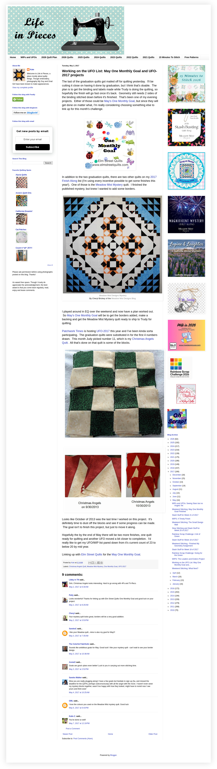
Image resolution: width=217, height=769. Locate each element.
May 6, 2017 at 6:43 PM (79, 708)
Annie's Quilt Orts (23, 193)
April (175, 573)
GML (71, 701)
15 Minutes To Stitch (169, 57)
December (177, 475)
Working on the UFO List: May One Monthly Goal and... (186, 563)
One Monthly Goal (110, 566)
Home (13, 57)
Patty (71, 595)
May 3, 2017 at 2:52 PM (79, 669)
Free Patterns (191, 57)
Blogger (113, 755)
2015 (172, 592)
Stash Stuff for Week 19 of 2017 (185, 540)
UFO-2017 (103, 331)
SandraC (73, 629)
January (176, 584)
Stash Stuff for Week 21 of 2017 (185, 515)
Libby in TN (74, 580)
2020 (172, 461)
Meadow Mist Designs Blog (123, 298)
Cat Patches (21, 229)
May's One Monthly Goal (119, 101)
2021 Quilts (148, 57)
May (175, 500)
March (175, 577)
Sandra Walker (75, 677)
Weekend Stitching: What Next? (185, 568)
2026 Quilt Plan (49, 57)
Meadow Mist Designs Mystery (112, 295)
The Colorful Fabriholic (79, 644)
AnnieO (72, 662)
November (177, 478)
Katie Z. (72, 716)
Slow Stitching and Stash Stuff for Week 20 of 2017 (186, 529)
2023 (172, 450)
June (175, 496)
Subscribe (32, 147)
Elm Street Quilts (91, 554)
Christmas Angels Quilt (77, 566)
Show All (50, 265)
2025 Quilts (83, 57)
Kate (32, 69)
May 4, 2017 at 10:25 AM (79, 692)
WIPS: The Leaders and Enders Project (188, 559)
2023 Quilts (116, 57)
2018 (172, 468)
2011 (172, 607)
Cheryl (72, 613)
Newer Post (67, 734)
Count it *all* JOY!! (24, 248)
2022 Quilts (132, 57)
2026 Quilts (67, 57)
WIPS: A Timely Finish (181, 519)
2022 (172, 453)
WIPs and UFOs (29, 57)
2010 (172, 610)
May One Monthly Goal (126, 554)
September (177, 486)
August (176, 489)
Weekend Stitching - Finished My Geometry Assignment (185, 545)
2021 (172, 457)
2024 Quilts (100, 57)
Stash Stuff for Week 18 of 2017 (185, 549)
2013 (172, 599)
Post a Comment (73, 729)
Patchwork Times (72, 331)
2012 (172, 603)
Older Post (152, 734)
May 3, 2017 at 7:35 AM (78, 636)
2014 (172, 596)
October (176, 482)
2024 (172, 446)
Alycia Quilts (21, 175)
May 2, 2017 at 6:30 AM (78, 587)
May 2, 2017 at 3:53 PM (79, 620)
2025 (172, 442)
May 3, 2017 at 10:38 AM (79, 654)
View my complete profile (22, 87)
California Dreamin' (24, 211)
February (176, 580)
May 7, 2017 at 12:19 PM (79, 723)
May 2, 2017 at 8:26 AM (78, 605)
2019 (172, 464)
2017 (172, 471)
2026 (172, 439)
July (174, 493)
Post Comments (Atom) (83, 738)
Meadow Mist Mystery (109, 184)
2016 (172, 588)
